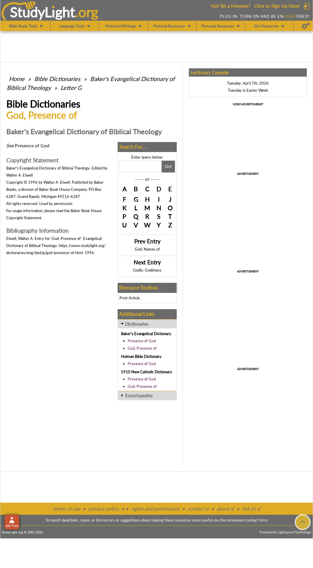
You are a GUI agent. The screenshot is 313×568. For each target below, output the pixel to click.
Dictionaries (136, 324)
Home (17, 78)
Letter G (71, 87)
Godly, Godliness (147, 270)
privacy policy (103, 509)
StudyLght (42, 12)
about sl (225, 509)
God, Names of (147, 249)
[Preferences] (306, 26)
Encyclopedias (139, 395)
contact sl (198, 509)
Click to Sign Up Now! (277, 6)
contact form (256, 520)
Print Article (129, 298)
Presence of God (142, 340)
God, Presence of (142, 348)
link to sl (251, 509)
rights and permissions (155, 509)
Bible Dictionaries (57, 78)
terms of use (66, 509)
